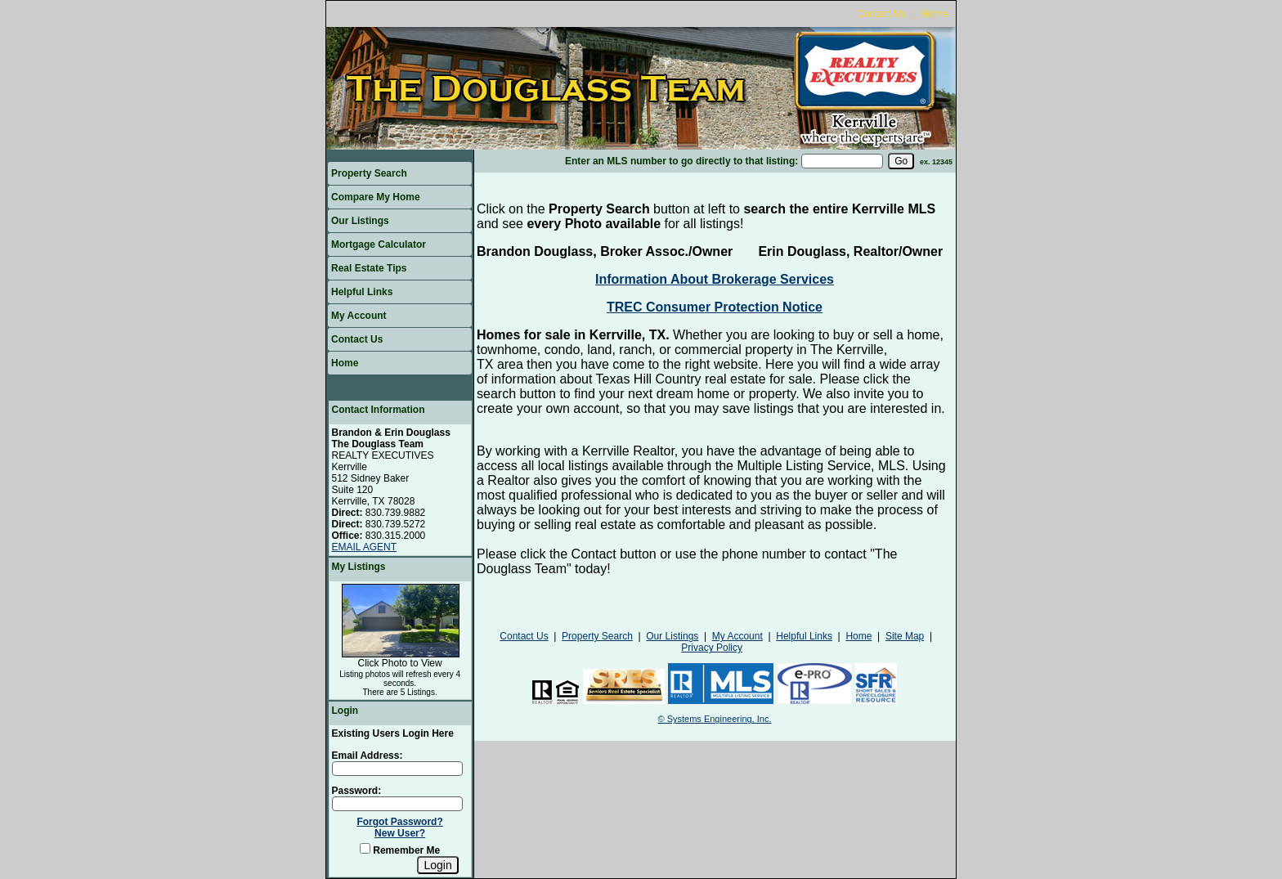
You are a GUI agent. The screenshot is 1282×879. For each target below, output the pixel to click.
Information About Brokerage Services (714, 279)
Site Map (904, 636)
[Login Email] (397, 768)
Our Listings (360, 220)
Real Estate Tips (368, 268)
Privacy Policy (711, 647)
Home (934, 14)
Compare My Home (375, 197)
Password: (357, 790)
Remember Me (400, 850)
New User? (399, 833)
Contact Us (881, 14)
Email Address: (367, 755)
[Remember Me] (365, 848)
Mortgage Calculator (378, 244)
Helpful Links (361, 292)
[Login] (437, 865)
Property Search (369, 173)
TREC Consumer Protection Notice (715, 307)
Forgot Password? (399, 821)
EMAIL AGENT (364, 547)
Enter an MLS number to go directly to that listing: (681, 161)
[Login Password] (397, 803)
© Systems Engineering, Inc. (715, 719)
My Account (359, 315)
